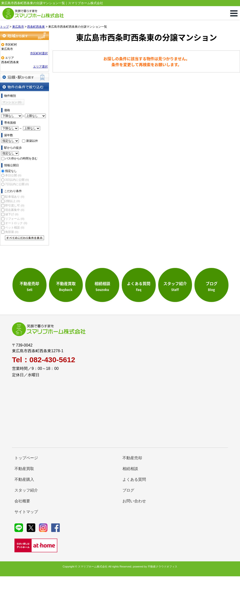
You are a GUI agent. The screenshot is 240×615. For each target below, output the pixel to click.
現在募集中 (14, 210)
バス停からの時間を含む (21, 158)
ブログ (128, 490)
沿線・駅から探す (24, 77)
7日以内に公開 (17, 184)
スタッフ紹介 (26, 490)
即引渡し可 (14, 205)
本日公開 (13, 175)
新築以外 (32, 141)
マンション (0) (11, 102)
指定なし (11, 171)
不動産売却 (132, 458)
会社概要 (22, 501)
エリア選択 (40, 66)
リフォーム (14, 218)
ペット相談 (14, 227)
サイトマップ (26, 512)
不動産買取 (24, 469)
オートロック (16, 223)
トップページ (26, 458)
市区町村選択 (39, 53)
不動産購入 (24, 479)
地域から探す (24, 35)
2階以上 (12, 201)
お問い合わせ (134, 501)
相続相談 (130, 469)
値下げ (11, 214)
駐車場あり (14, 196)
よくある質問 (134, 479)
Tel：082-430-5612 (43, 359)
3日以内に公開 (17, 179)
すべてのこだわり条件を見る (24, 237)
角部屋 (11, 232)
